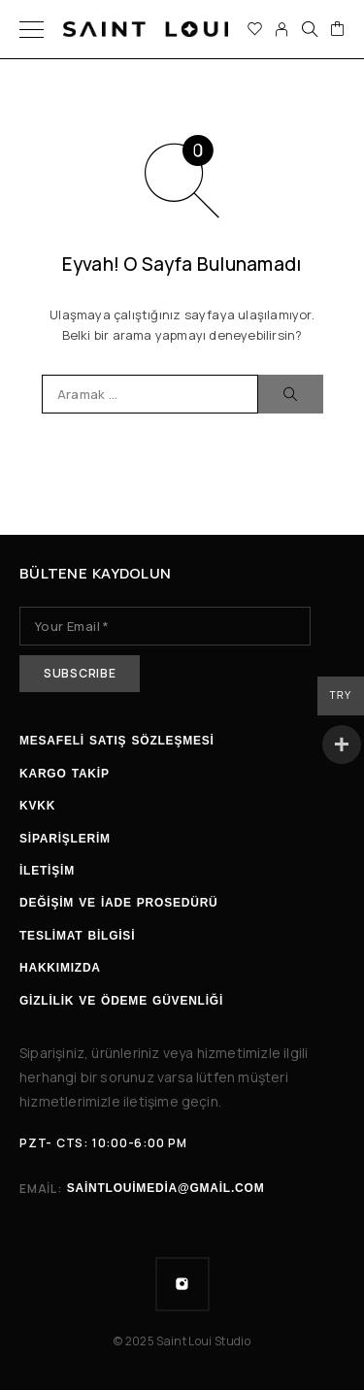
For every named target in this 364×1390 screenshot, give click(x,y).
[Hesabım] (282, 29)
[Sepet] (337, 29)
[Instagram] (182, 1283)
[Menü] (31, 29)
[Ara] (309, 29)
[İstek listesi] (255, 29)
